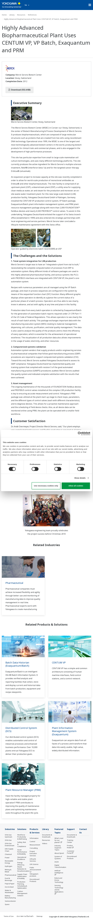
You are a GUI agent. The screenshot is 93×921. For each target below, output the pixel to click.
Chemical (8, 854)
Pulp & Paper (9, 884)
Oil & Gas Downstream (9, 844)
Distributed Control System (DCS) (21, 729)
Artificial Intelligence (58, 872)
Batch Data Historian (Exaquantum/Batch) (17, 664)
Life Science (34, 864)
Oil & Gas (8, 840)
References (32, 15)
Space (7, 904)
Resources (21, 15)
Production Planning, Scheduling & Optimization (22, 885)
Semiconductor (10, 901)
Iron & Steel (9, 887)
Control (32, 842)
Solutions (21, 829)
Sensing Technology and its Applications (58, 889)
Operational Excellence (21, 858)
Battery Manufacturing (10, 897)
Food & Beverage (8, 879)
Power (7, 858)
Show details (80, 478)
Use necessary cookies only (46, 486)
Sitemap (39, 916)
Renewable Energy (9, 862)
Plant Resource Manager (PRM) (23, 790)
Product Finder (70, 847)
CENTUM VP (59, 662)
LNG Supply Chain (9, 850)
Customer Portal (70, 852)
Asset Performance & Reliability (22, 852)
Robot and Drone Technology (58, 880)
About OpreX (59, 853)
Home (4, 15)
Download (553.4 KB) (19, 89)
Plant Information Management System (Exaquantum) (64, 731)
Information (34, 838)
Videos (44, 843)
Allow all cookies (75, 486)
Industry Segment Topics (57, 848)
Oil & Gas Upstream (8, 836)
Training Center (70, 841)
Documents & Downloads (47, 836)
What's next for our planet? (58, 840)
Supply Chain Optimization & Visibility (22, 876)
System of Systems (58, 858)
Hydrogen (8, 866)
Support (71, 829)
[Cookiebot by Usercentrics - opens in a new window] (79, 433)
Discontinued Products (34, 880)
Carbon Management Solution (22, 893)
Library (12, 15)
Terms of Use (9, 916)
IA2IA (56, 862)
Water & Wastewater (9, 891)
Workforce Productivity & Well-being (22, 837)
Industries (10, 829)
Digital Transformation (60, 866)
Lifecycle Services (33, 860)
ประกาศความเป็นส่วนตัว (25, 916)
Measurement (35, 845)
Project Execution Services (33, 853)
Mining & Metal (8, 871)
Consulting (34, 848)
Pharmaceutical (14, 583)
